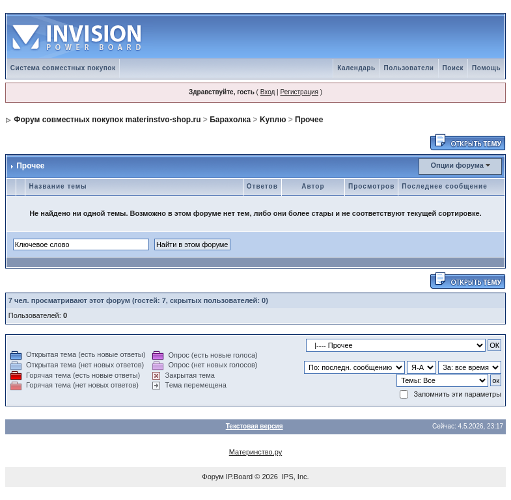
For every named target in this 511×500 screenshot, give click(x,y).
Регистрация (299, 92)
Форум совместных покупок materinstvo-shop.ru (107, 119)
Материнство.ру (255, 452)
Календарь (356, 68)
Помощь (486, 68)
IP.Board (239, 476)
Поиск (453, 68)
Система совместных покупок (63, 68)
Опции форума (456, 165)
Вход (267, 92)
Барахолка (230, 119)
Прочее (309, 119)
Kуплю (273, 119)
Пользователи (409, 68)
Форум (212, 476)
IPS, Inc (294, 476)
